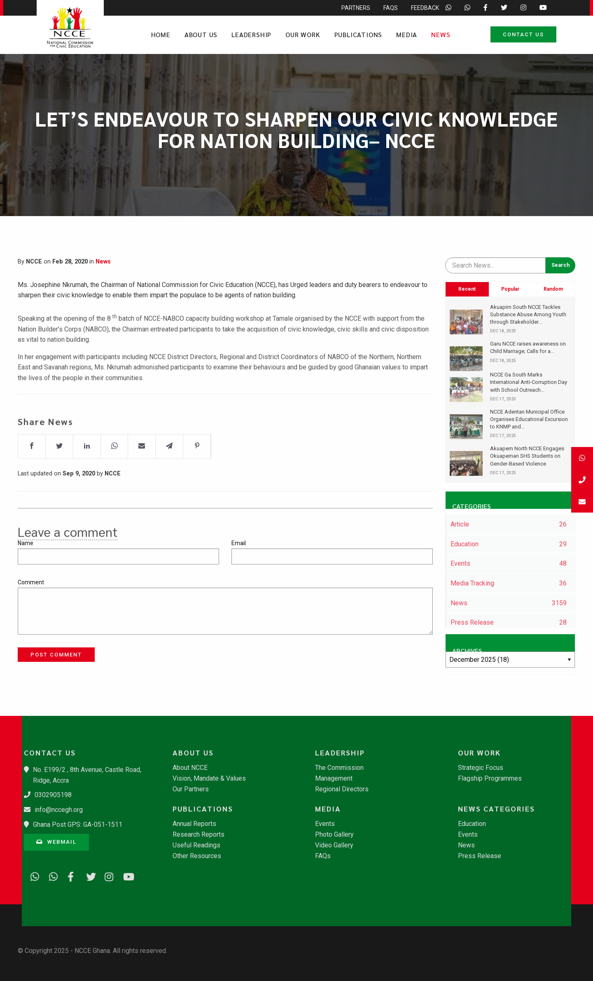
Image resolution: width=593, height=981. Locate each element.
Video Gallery (334, 845)
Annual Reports (194, 824)
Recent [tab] (467, 289)
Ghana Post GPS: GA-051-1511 (77, 824)
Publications (358, 34)
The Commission (339, 768)
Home (160, 34)
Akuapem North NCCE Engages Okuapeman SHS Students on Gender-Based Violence (527, 455)
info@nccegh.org (59, 810)
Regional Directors (342, 789)
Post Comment (56, 655)
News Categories (496, 808)
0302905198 (53, 795)
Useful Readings (196, 845)
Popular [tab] (510, 289)
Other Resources (197, 856)
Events (325, 824)
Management (334, 778)
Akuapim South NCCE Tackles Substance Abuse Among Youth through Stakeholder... (528, 314)
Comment (31, 582)
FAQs (323, 856)
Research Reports (198, 834)
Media (406, 34)
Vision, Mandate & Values (209, 778)
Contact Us (523, 34)
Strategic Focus (480, 768)
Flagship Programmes (490, 778)
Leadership (251, 34)
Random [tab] (553, 289)
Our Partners (191, 789)
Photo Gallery (334, 834)
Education (472, 824)
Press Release (479, 856)
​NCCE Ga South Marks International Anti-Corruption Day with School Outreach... (528, 382)
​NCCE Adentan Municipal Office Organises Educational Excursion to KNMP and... (529, 419)
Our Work (302, 34)
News (440, 34)
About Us (200, 34)
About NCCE (190, 768)
